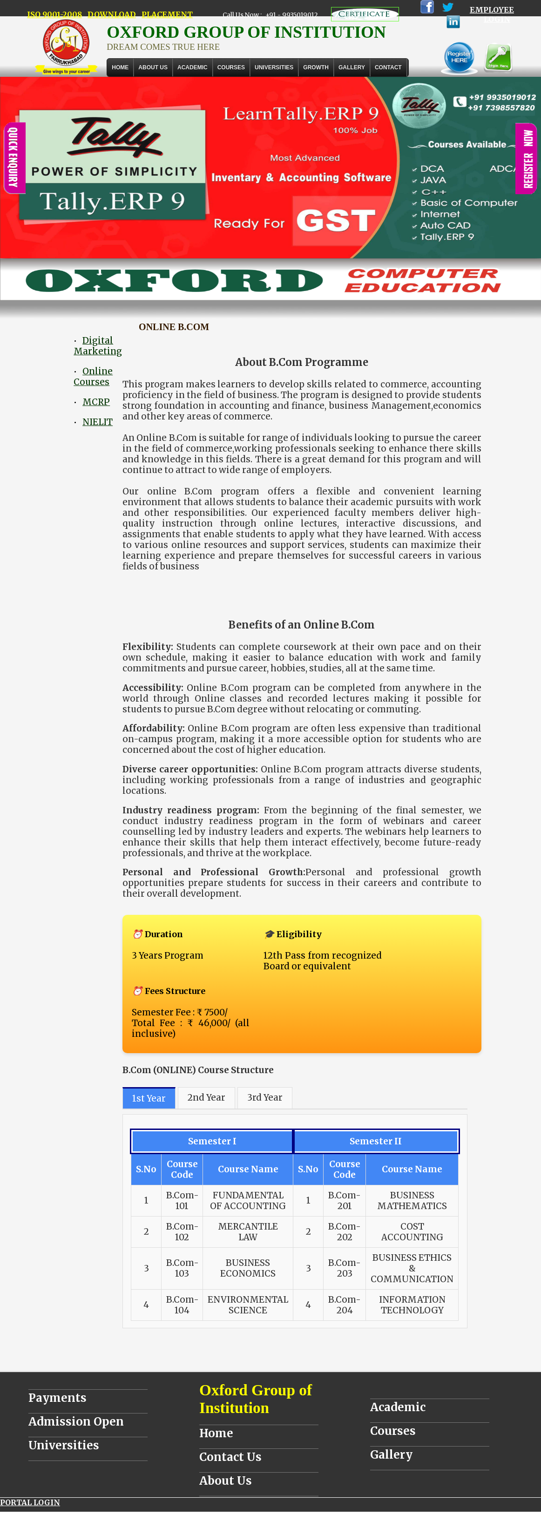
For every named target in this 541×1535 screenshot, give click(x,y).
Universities (63, 1445)
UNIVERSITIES (274, 67)
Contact (388, 67)
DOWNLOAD (112, 14)
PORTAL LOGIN (30, 1502)
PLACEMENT (167, 14)
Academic (398, 1407)
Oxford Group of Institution (255, 1398)
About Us (153, 67)
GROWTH (316, 67)
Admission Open (76, 1421)
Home (120, 67)
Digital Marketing (98, 346)
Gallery (351, 67)
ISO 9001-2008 (54, 14)
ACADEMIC (192, 67)
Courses (393, 1431)
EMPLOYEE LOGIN (492, 14)
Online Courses (93, 376)
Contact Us (230, 1457)
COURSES (231, 67)
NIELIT (97, 422)
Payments (57, 1398)
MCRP (96, 402)
